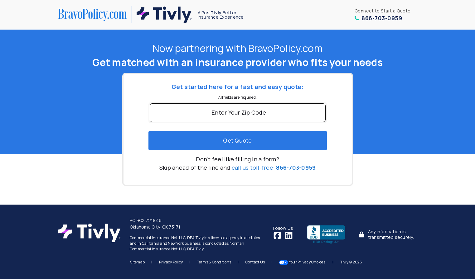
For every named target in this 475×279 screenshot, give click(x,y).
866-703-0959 (378, 18)
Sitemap (137, 262)
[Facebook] (277, 235)
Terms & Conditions (214, 262)
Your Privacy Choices (302, 262)
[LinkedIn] (289, 235)
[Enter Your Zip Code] (238, 112)
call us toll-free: (274, 167)
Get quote (237, 140)
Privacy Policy (171, 262)
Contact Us (255, 262)
